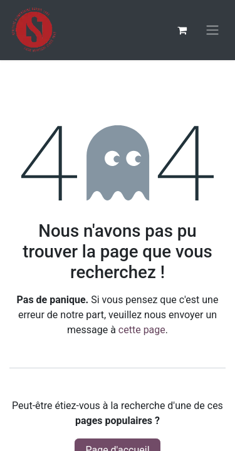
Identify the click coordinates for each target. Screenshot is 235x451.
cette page (141, 330)
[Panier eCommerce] (181, 30)
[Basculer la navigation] (212, 30)
